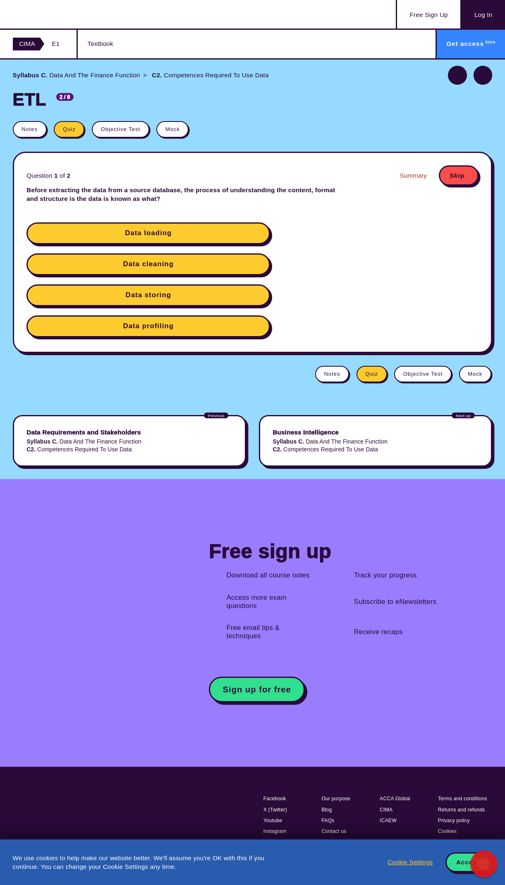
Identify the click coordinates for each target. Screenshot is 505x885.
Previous (457, 75)
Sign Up (429, 15)
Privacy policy (454, 820)
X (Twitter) (275, 810)
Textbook (100, 43)
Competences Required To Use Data (209, 75)
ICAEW (388, 820)
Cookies (447, 831)
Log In (483, 14)
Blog (326, 810)
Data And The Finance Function (76, 75)
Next (483, 75)
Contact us (333, 831)
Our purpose (335, 799)
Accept (468, 862)
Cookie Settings (410, 862)
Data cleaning (148, 264)
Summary (413, 175)
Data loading (148, 233)
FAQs (327, 820)
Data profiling (148, 326)
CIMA (27, 43)
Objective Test (120, 129)
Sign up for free (257, 689)
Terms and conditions (462, 799)
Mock (172, 129)
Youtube (272, 820)
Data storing (148, 295)
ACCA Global (395, 799)
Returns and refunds (461, 810)
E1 (56, 43)
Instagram (275, 831)
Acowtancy (54, 14)
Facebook (274, 799)
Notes (30, 129)
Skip (457, 175)
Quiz (69, 129)
